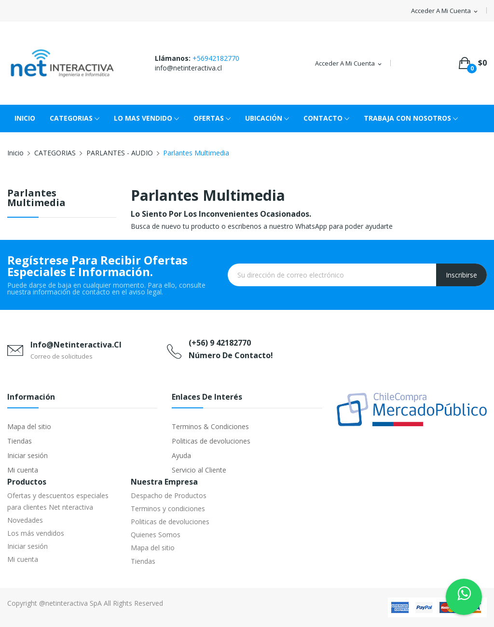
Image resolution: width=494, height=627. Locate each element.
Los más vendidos (35, 533)
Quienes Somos (155, 534)
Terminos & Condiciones (210, 426)
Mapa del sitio (29, 426)
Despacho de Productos (168, 495)
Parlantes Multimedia (36, 198)
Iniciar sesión (27, 455)
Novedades (25, 520)
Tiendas (19, 441)
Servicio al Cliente (199, 469)
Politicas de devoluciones (211, 441)
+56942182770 (215, 58)
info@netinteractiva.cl (188, 67)
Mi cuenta (22, 469)
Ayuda (181, 455)
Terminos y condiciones (168, 508)
